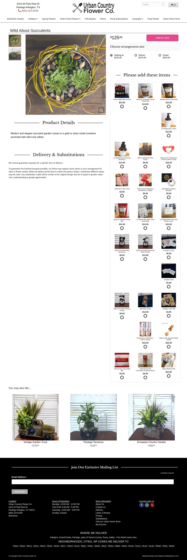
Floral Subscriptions (119, 19)
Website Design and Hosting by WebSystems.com (160, 556)
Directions (13, 516)
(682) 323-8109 (28, 10)
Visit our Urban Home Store (108, 521)
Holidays (32, 19)
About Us (100, 504)
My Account (101, 524)
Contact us (100, 507)
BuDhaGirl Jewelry (15, 19)
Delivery (99, 510)
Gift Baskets (90, 19)
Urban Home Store (171, 19)
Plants (103, 19)
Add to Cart (162, 37)
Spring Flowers (49, 19)
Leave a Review (103, 513)
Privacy (99, 516)
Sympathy (136, 19)
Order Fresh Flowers (69, 19)
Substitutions (101, 518)
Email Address (19, 477)
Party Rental (153, 19)
